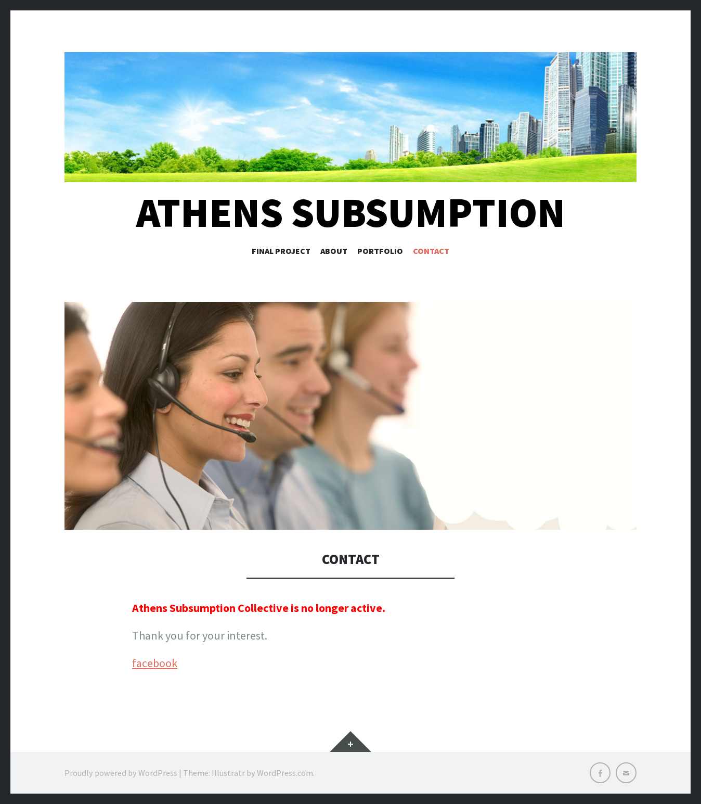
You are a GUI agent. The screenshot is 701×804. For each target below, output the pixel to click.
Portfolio (380, 251)
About (333, 251)
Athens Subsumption (350, 212)
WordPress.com (285, 773)
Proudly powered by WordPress (120, 773)
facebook (154, 663)
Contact (431, 251)
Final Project (281, 251)
